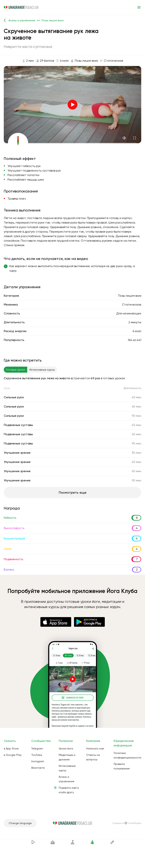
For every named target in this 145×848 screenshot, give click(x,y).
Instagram (37, 761)
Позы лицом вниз (129, 295)
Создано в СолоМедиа (126, 823)
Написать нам (95, 748)
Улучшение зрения (17, 452)
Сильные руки (14, 397)
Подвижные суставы (18, 425)
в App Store (11, 748)
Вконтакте (38, 767)
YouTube (36, 754)
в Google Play (13, 754)
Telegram (37, 748)
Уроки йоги (66, 748)
